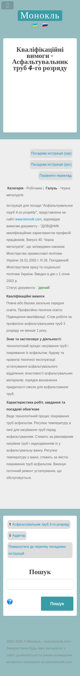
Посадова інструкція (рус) (51, 164)
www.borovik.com (28, 219)
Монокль (40, 15)
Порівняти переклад (55, 175)
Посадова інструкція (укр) (51, 153)
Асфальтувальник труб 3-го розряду (40, 524)
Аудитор (18, 535)
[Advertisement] (40, 104)
